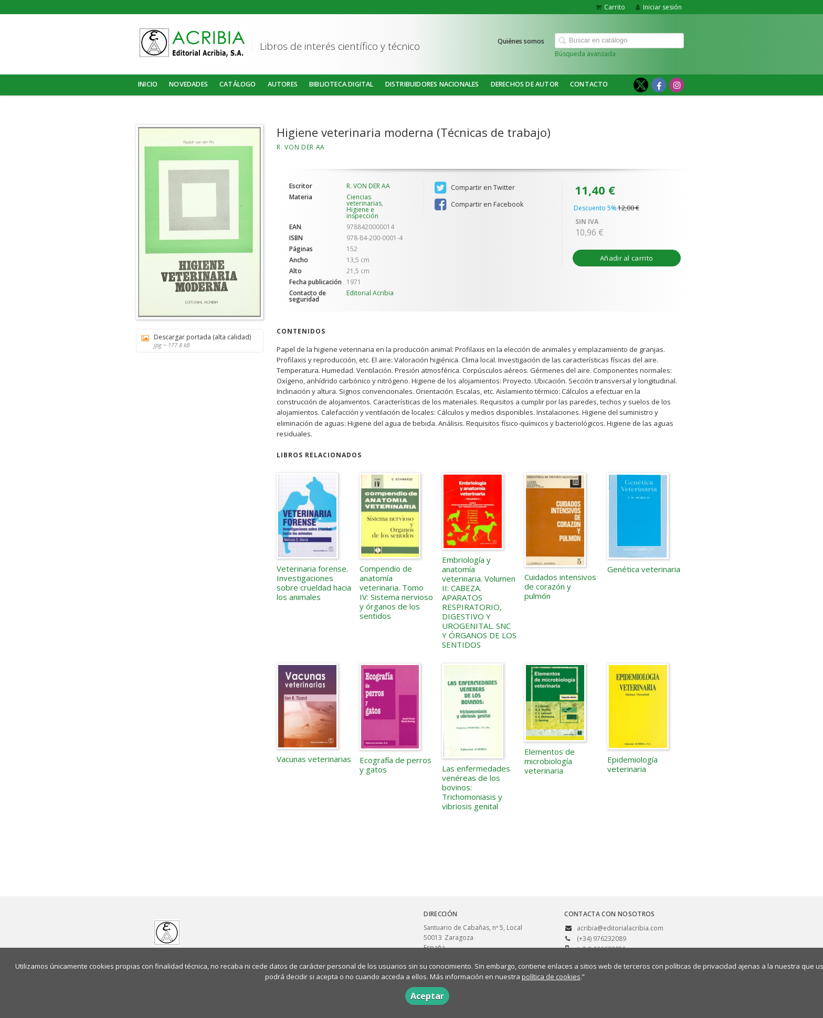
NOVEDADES (188, 84)
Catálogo (237, 84)
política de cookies (551, 976)
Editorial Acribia (370, 292)
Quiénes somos (521, 41)
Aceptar (427, 996)
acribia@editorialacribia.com (620, 928)
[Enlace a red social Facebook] (658, 85)
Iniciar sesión (659, 7)
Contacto (589, 84)
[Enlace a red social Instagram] (676, 85)
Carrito (610, 7)
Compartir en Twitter (475, 188)
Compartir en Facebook (479, 204)
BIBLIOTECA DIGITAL (341, 84)
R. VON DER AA (301, 147)
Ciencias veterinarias (364, 200)
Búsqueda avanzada (585, 53)
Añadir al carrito (626, 258)
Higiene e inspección (362, 212)
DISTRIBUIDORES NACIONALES (432, 84)
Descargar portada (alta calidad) (196, 341)
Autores (283, 84)
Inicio (147, 84)
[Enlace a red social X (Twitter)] (641, 85)
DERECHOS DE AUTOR (524, 84)
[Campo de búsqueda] (619, 40)
